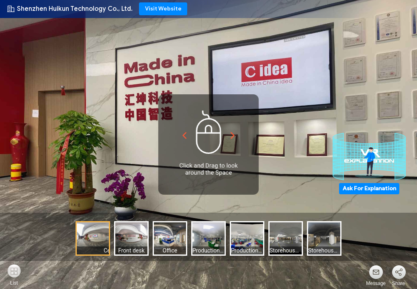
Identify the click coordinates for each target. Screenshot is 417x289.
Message (376, 283)
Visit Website (163, 8)
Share (398, 283)
